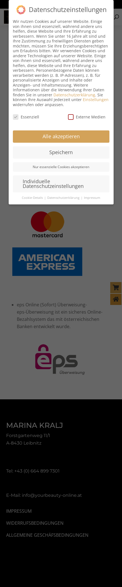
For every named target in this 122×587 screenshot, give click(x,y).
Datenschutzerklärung (74, 94)
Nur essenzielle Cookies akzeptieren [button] (61, 166)
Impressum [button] (92, 198)
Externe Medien (86, 117)
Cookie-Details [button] (33, 198)
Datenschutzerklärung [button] (63, 198)
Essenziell (26, 117)
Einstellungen (96, 99)
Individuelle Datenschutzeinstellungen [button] (53, 184)
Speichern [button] (61, 152)
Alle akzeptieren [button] (61, 136)
